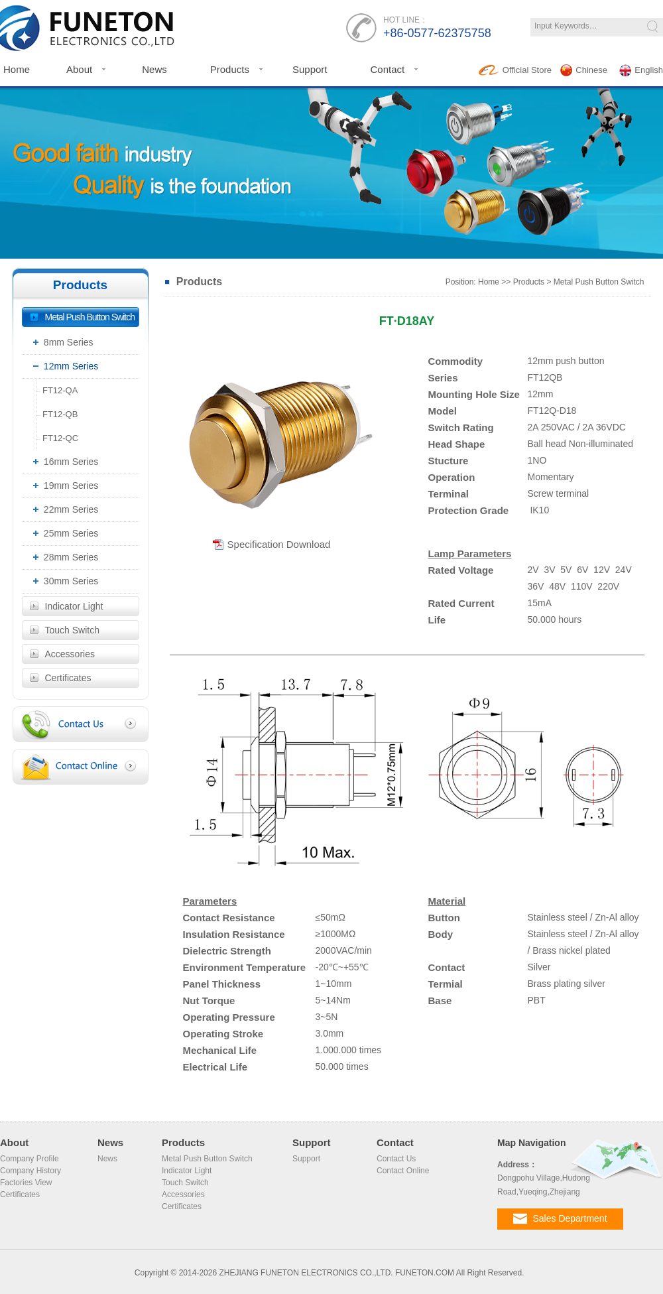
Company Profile (29, 1158)
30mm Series (64, 581)
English (641, 70)
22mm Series (64, 509)
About (79, 69)
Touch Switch (72, 630)
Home (488, 282)
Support (310, 69)
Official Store (515, 70)
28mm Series (64, 557)
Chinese (583, 70)
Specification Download (279, 544)
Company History (30, 1170)
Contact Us (396, 1158)
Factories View (26, 1182)
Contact (387, 69)
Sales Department (560, 1219)
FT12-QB (57, 414)
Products (229, 69)
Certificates (68, 678)
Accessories (70, 654)
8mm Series (61, 342)
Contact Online (403, 1170)
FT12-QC (57, 438)
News (154, 69)
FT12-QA (57, 390)
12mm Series (64, 366)
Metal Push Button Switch (90, 317)
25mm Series (64, 533)
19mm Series (64, 485)
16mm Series (64, 461)
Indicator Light (74, 606)
